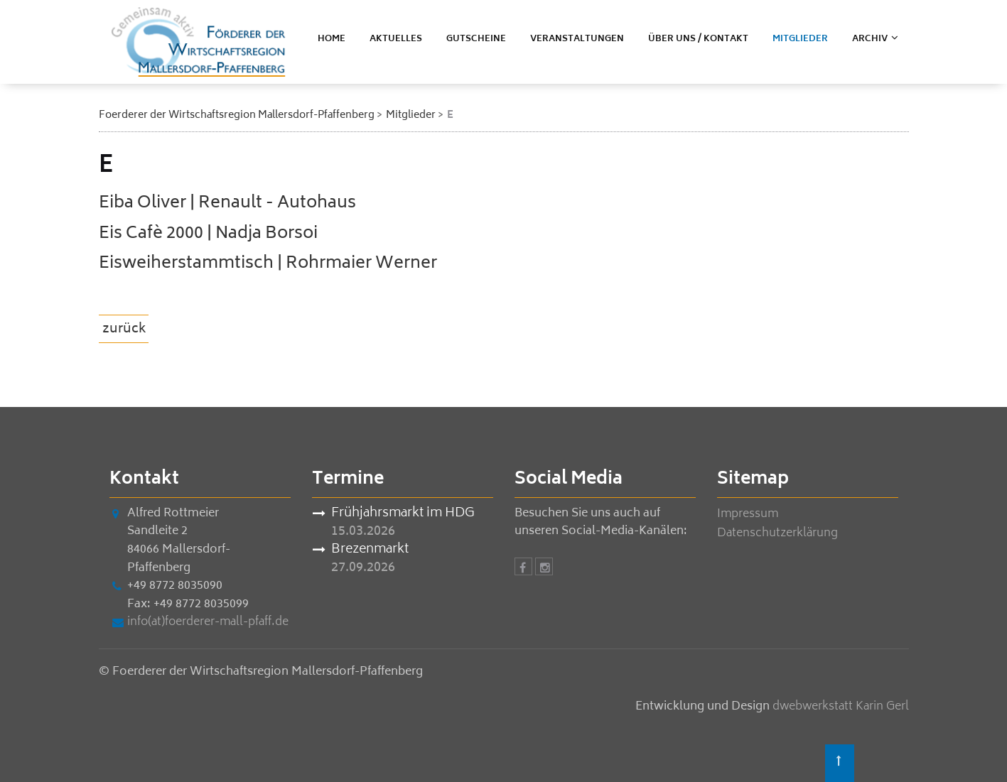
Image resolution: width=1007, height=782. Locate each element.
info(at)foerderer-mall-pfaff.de (208, 622)
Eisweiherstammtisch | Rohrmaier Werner (268, 263)
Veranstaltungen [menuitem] (577, 39)
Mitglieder (411, 115)
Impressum (747, 514)
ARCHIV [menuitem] (870, 39)
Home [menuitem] (331, 39)
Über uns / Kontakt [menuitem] (698, 39)
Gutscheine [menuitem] (476, 39)
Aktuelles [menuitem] (396, 39)
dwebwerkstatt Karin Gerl (840, 707)
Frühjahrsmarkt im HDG (403, 514)
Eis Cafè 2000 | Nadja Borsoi (208, 234)
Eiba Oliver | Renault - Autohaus (227, 203)
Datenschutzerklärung (777, 533)
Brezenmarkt (370, 550)
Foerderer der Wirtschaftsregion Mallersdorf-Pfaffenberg (237, 115)
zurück (124, 329)
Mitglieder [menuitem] (800, 39)
